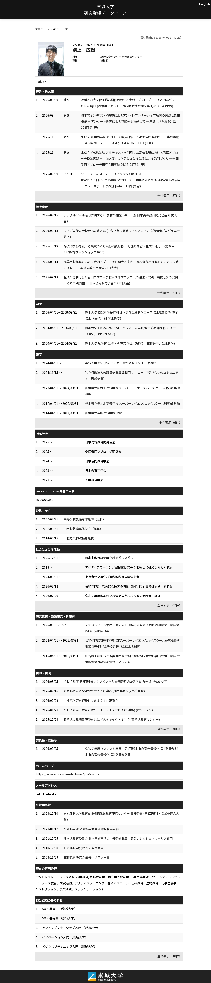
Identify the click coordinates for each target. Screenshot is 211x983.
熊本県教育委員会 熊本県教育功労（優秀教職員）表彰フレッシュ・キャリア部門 (118, 838)
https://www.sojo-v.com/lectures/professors (67, 774)
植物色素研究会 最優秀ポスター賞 (86, 857)
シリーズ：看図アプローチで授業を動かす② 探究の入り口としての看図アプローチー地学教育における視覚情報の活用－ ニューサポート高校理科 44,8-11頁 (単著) (130, 180)
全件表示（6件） (170, 422)
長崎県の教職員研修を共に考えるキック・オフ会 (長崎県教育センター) (112, 719)
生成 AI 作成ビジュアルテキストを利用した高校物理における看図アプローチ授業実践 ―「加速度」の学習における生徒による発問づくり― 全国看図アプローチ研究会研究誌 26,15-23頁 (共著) (130, 158)
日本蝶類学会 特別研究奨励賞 (83, 848)
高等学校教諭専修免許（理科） (85, 519)
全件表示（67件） (169, 605)
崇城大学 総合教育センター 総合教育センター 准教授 (120, 363)
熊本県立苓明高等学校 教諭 (103, 413)
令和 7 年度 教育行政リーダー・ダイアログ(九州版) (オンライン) (108, 710)
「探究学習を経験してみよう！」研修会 (91, 700)
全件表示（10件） (169, 956)
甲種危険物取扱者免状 (79, 538)
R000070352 (44, 499)
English (204, 4)
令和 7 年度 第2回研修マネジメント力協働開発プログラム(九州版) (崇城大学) (115, 681)
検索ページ (42, 29)
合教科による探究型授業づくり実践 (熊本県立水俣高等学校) (104, 691)
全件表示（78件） (169, 729)
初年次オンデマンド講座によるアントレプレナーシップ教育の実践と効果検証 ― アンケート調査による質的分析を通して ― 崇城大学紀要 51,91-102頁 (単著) (130, 121)
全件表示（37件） (169, 195)
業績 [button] (41, 82)
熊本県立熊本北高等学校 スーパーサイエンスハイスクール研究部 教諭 (132, 403)
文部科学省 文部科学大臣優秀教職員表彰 (91, 829)
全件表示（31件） (169, 293)
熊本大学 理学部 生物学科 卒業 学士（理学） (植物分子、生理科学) (130, 343)
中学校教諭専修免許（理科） (83, 529)
